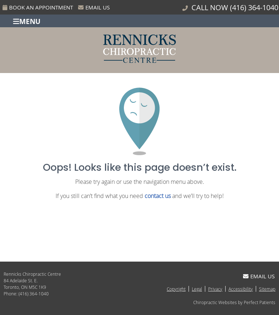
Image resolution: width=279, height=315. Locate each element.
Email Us (94, 7)
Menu (26, 20)
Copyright (176, 289)
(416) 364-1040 (254, 7)
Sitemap (267, 289)
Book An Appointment (38, 7)
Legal (197, 289)
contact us (158, 196)
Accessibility (241, 289)
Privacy (215, 289)
